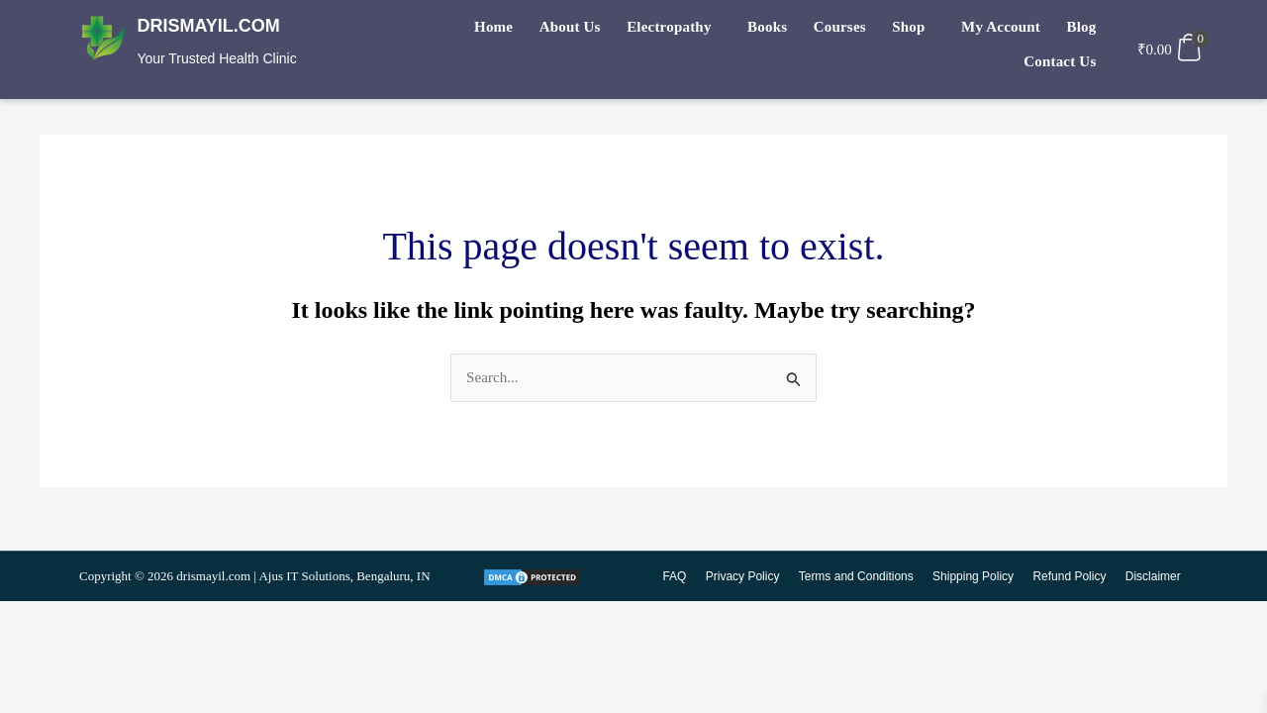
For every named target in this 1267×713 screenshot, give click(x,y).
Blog (992, 31)
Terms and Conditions (860, 577)
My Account (918, 31)
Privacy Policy (749, 577)
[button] (616, 31)
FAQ (681, 577)
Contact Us (1062, 31)
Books (704, 31)
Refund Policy (1071, 577)
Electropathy (611, 31)
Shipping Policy (976, 577)
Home (449, 31)
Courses (769, 31)
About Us (518, 31)
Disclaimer (1153, 577)
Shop (832, 31)
